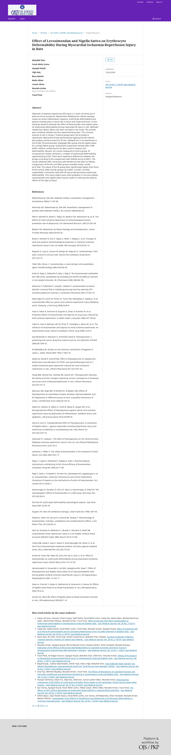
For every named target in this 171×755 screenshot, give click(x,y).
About (159, 2)
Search (157, 18)
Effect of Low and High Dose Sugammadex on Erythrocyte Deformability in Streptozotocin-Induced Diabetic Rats (83, 622)
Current (140, 2)
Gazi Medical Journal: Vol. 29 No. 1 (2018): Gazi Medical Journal (89, 701)
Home (34, 33)
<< (33, 705)
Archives (149, 2)
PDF (111, 59)
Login (22, 18)
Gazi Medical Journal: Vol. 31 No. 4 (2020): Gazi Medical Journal (74, 685)
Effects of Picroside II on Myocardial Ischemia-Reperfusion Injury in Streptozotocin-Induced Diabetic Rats (87, 657)
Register (11, 18)
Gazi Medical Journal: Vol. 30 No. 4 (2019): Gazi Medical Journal (85, 632)
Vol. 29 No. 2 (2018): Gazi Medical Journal (66, 33)
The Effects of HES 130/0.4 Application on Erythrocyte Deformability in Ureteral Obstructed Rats (85, 689)
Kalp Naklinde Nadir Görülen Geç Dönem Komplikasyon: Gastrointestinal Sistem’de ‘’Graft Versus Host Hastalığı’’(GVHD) (86, 665)
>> (47, 705)
